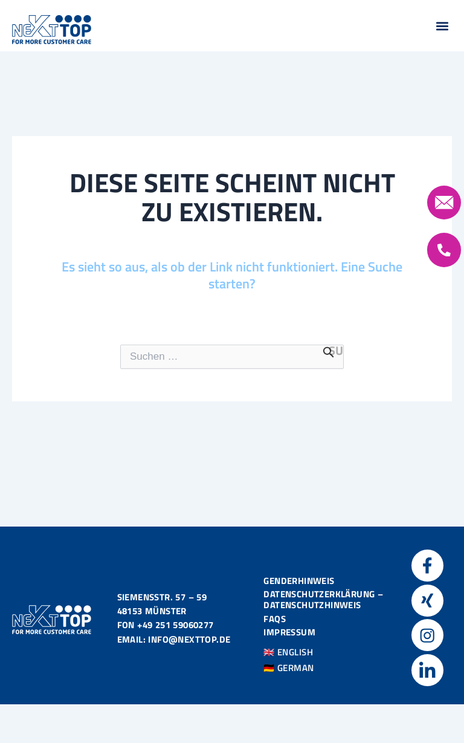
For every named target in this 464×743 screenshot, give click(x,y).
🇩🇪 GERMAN (288, 667)
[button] (442, 26)
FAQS (274, 618)
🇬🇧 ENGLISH (288, 651)
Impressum (289, 631)
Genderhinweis (298, 580)
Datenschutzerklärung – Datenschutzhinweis (323, 599)
